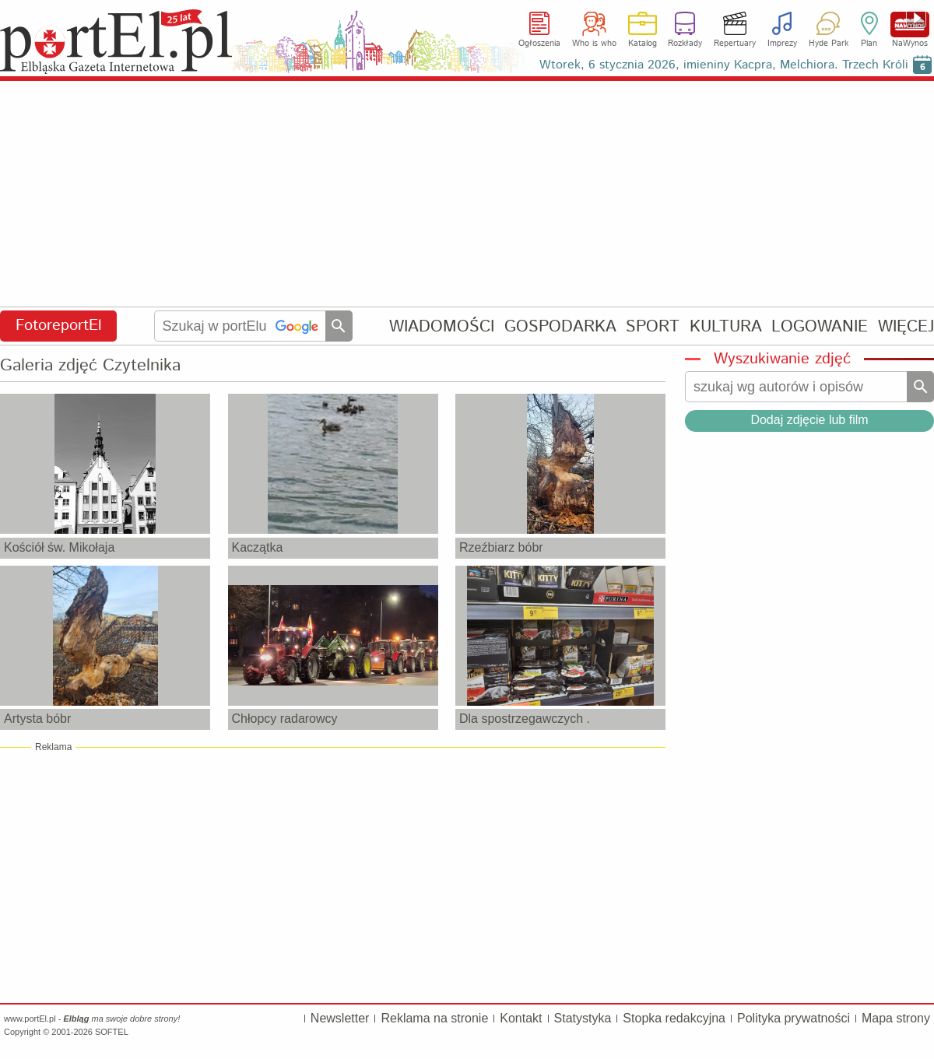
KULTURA (726, 326)
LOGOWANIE (819, 326)
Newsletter (340, 1018)
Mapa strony (896, 1018)
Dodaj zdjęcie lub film (809, 419)
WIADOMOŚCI (441, 326)
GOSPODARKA (560, 326)
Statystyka (583, 1018)
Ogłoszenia (539, 43)
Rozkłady (685, 43)
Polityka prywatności (793, 1018)
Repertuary (735, 43)
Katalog (642, 43)
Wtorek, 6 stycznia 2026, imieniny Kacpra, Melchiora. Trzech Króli (723, 65)
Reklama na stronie (434, 1018)
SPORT (652, 326)
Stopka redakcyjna (674, 1018)
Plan (869, 43)
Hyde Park (828, 43)
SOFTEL (111, 1031)
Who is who (594, 43)
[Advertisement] (467, 194)
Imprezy (782, 43)
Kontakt (521, 1018)
